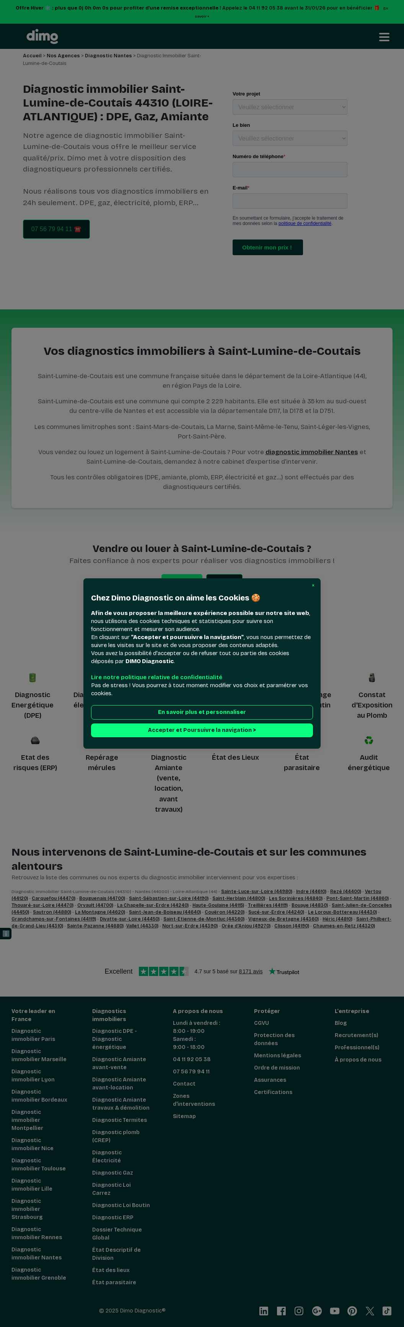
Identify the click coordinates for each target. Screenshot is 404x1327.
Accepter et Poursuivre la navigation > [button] (202, 730)
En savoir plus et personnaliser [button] (202, 712)
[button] (313, 585)
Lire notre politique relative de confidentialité (156, 677)
